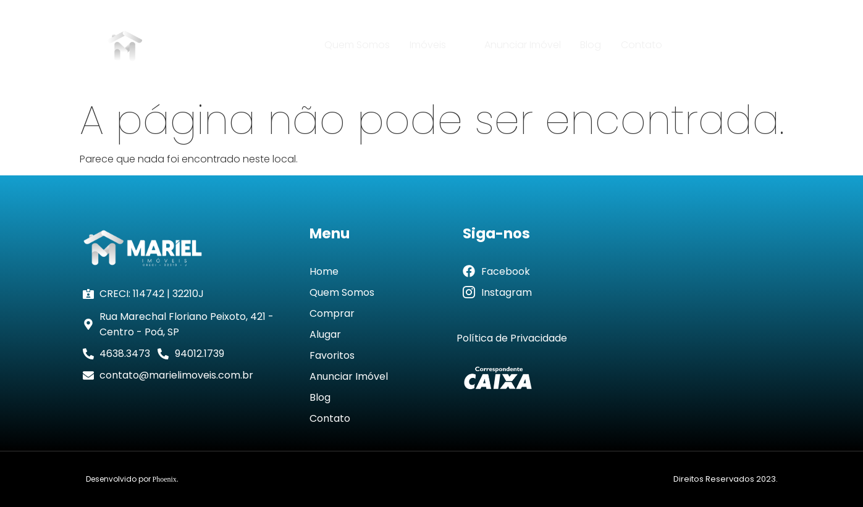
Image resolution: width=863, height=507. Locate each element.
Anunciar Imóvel (522, 45)
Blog (589, 45)
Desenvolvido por (132, 479)
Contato (639, 45)
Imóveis (438, 45)
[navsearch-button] (763, 45)
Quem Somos (359, 45)
